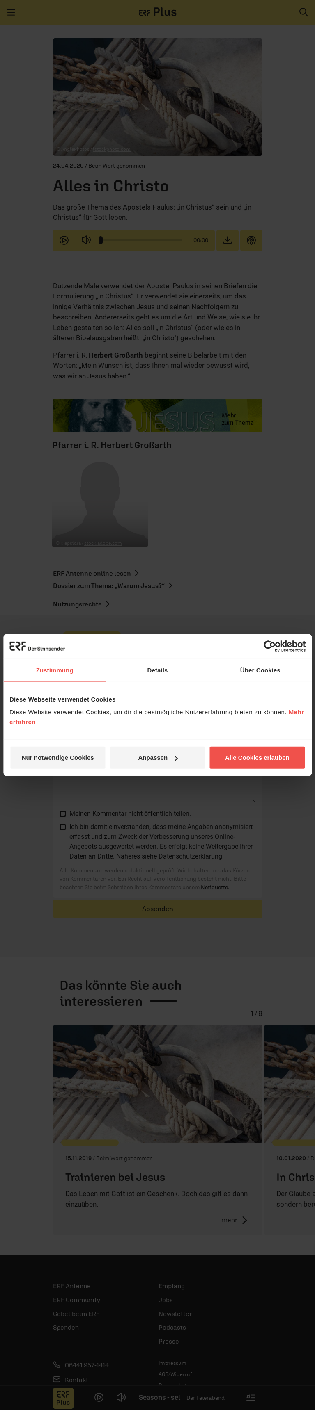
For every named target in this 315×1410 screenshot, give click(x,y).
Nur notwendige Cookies (58, 757)
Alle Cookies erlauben (257, 757)
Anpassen (157, 757)
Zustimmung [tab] (55, 669)
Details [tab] (157, 669)
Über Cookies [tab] (260, 669)
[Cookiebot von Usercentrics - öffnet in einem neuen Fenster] (270, 646)
